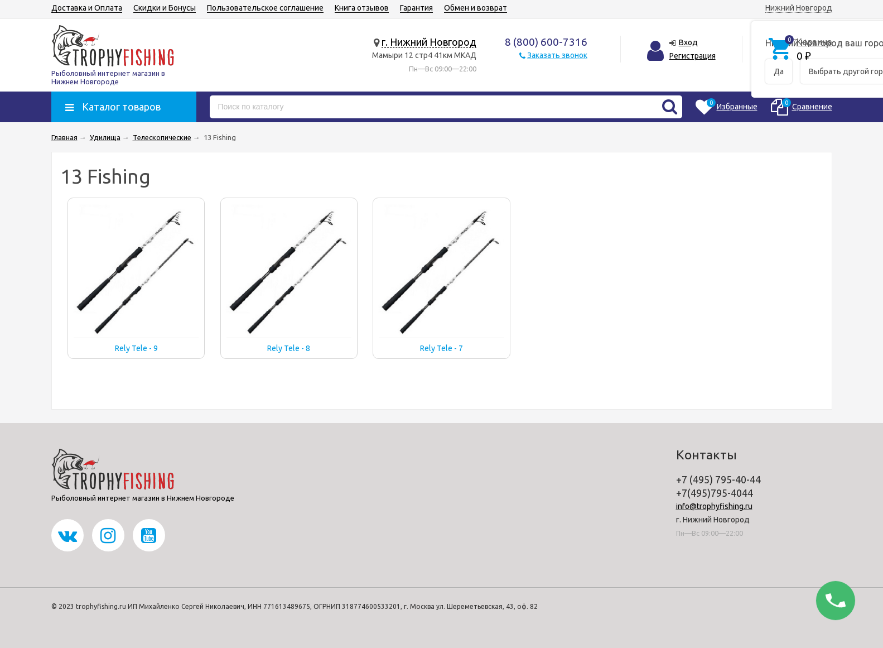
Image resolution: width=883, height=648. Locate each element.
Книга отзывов (362, 7)
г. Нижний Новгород (429, 41)
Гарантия (416, 7)
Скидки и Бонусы (164, 7)
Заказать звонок (557, 55)
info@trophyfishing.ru (714, 506)
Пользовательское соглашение (265, 7)
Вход (688, 42)
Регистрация (692, 55)
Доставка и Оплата (86, 7)
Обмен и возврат (475, 7)
